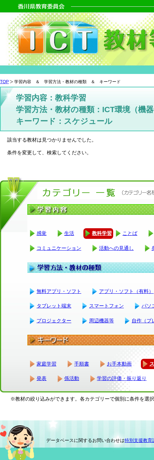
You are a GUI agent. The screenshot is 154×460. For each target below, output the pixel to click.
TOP (4, 81)
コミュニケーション (59, 248)
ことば (129, 233)
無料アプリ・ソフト (59, 291)
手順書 (81, 364)
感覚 (41, 233)
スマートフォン (106, 306)
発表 (41, 378)
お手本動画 (119, 364)
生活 (69, 233)
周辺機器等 (101, 320)
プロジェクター (54, 320)
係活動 (71, 378)
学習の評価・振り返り (122, 378)
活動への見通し (116, 248)
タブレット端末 (54, 306)
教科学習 (102, 233)
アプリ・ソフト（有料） (126, 291)
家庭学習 (46, 364)
